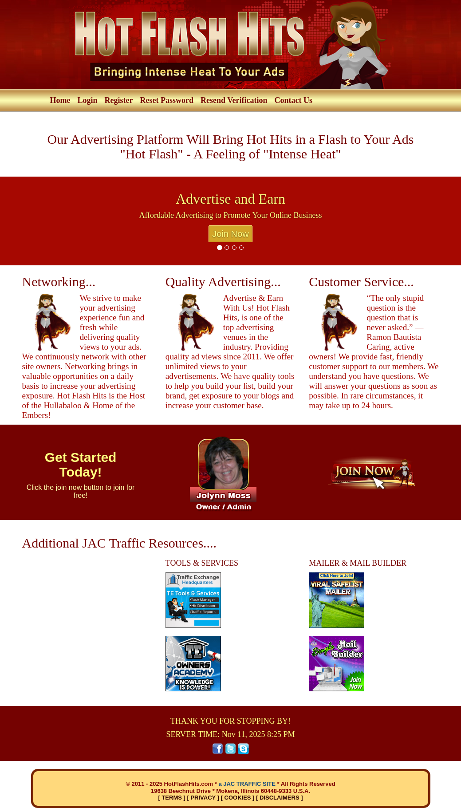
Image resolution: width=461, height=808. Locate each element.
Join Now (230, 234)
